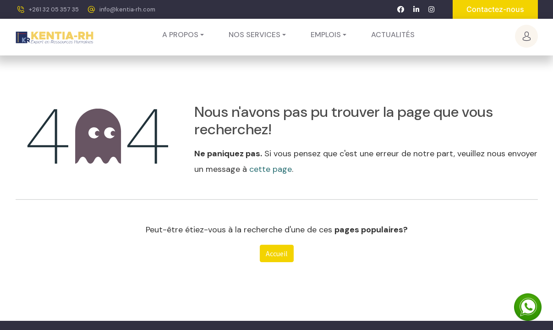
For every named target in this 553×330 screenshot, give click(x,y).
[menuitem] (393, 34)
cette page (270, 169)
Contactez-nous (495, 9)
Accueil (277, 253)
